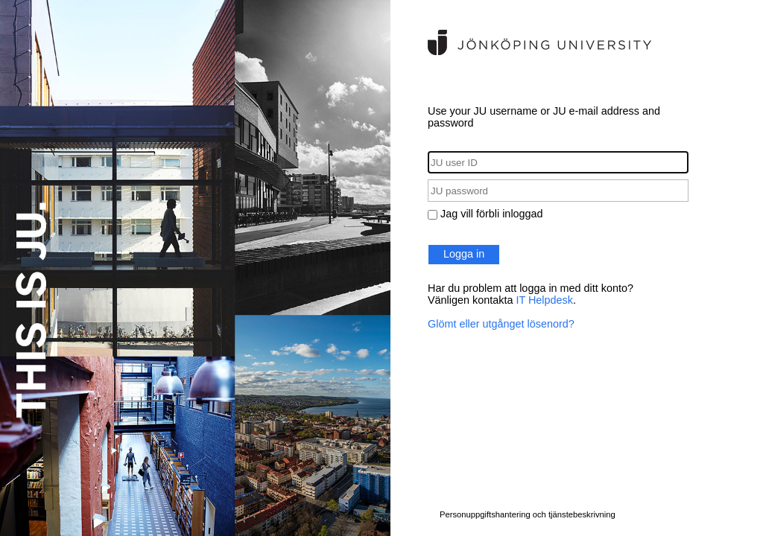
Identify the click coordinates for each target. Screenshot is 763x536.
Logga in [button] (463, 254)
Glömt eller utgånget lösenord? (501, 324)
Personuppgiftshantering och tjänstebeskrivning (527, 514)
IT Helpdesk (544, 300)
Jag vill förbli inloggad (491, 214)
